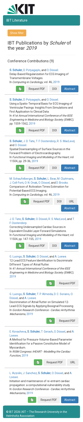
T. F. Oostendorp (46, 141)
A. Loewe (60, 256)
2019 (56, 82)
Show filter (17, 33)
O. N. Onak (31, 182)
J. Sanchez (30, 373)
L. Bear (52, 178)
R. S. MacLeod (65, 141)
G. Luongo (16, 256)
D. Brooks (62, 182)
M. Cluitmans (65, 178)
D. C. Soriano (61, 294)
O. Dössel (52, 70)
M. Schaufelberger (21, 178)
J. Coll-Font (16, 182)
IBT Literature (16, 20)
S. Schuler (16, 70)
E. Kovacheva (18, 331)
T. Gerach (47, 331)
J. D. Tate (29, 141)
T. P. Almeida (45, 294)
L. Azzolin (16, 373)
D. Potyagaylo (31, 70)
